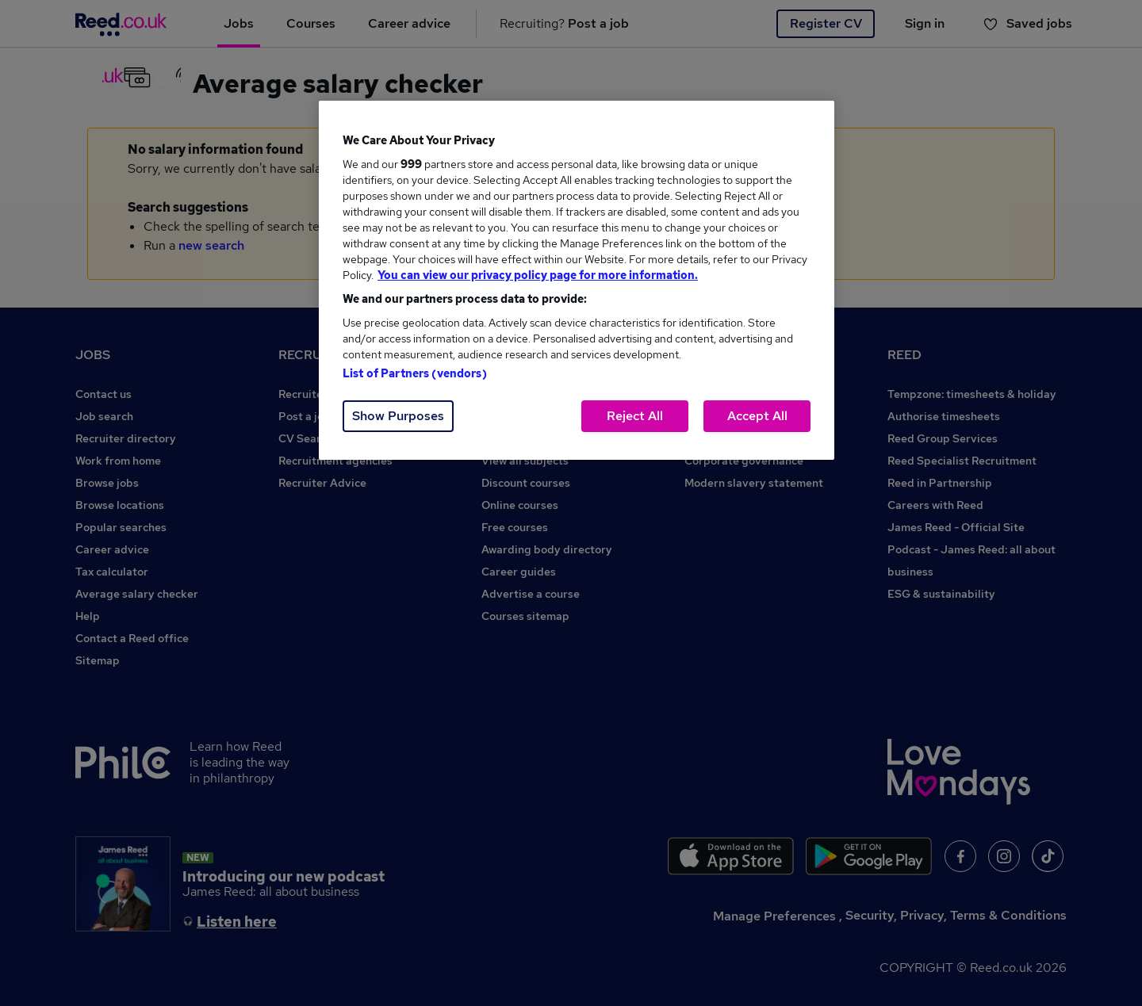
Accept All (757, 415)
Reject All (635, 415)
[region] (576, 280)
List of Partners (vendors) (415, 373)
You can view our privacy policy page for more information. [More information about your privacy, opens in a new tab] (537, 275)
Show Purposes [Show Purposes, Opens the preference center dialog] (398, 415)
